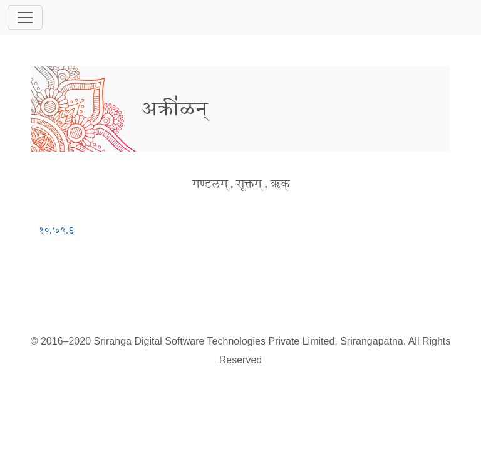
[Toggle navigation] (25, 17)
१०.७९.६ (56, 230)
